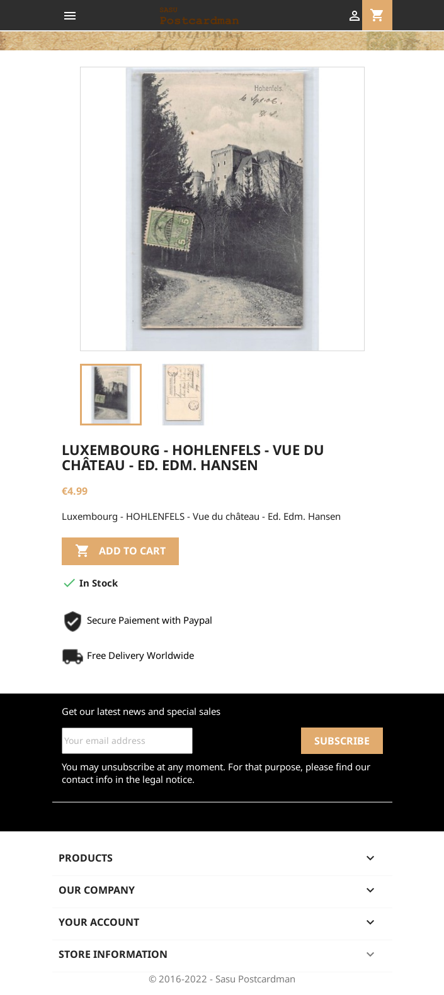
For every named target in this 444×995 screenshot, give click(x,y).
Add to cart (120, 551)
